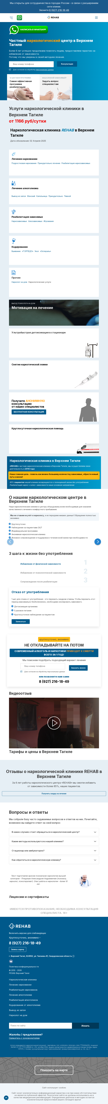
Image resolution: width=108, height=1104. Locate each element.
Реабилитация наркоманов (23, 989)
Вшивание (16, 251)
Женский (31, 196)
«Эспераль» (45, 251)
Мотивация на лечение (32, 307)
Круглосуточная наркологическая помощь (37, 428)
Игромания (49, 221)
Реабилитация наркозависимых (76, 163)
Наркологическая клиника (23, 979)
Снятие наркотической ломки (30, 364)
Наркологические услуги (39, 282)
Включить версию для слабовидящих (27, 933)
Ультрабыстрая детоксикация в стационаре (39, 332)
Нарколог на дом (19, 282)
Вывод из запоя (19, 196)
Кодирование (20, 247)
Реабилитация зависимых (27, 217)
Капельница (41, 196)
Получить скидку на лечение (54, 794)
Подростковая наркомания (24, 163)
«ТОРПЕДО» (27, 251)
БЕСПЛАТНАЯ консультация (29, 412)
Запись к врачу (17, 949)
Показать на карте (54, 1070)
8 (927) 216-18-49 (59, 10)
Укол (37, 251)
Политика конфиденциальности (24, 966)
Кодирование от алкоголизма (24, 1005)
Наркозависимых (19, 221)
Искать (85, 1025)
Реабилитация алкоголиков (23, 1000)
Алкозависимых (35, 221)
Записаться (21, 622)
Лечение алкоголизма (25, 188)
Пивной (67, 196)
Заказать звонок (78, 668)
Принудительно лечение (49, 163)
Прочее (16, 277)
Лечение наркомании (24, 159)
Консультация (67, 64)
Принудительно (56, 196)
